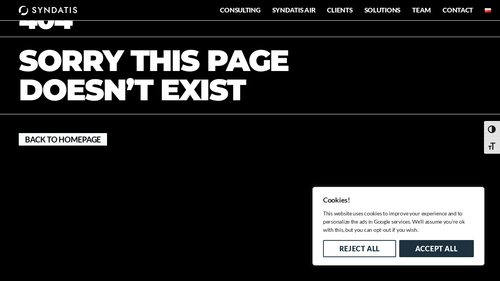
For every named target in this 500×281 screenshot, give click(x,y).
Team (421, 10)
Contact (458, 10)
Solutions (382, 10)
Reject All (359, 248)
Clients (339, 10)
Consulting (240, 10)
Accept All (436, 248)
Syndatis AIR (294, 10)
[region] (398, 226)
